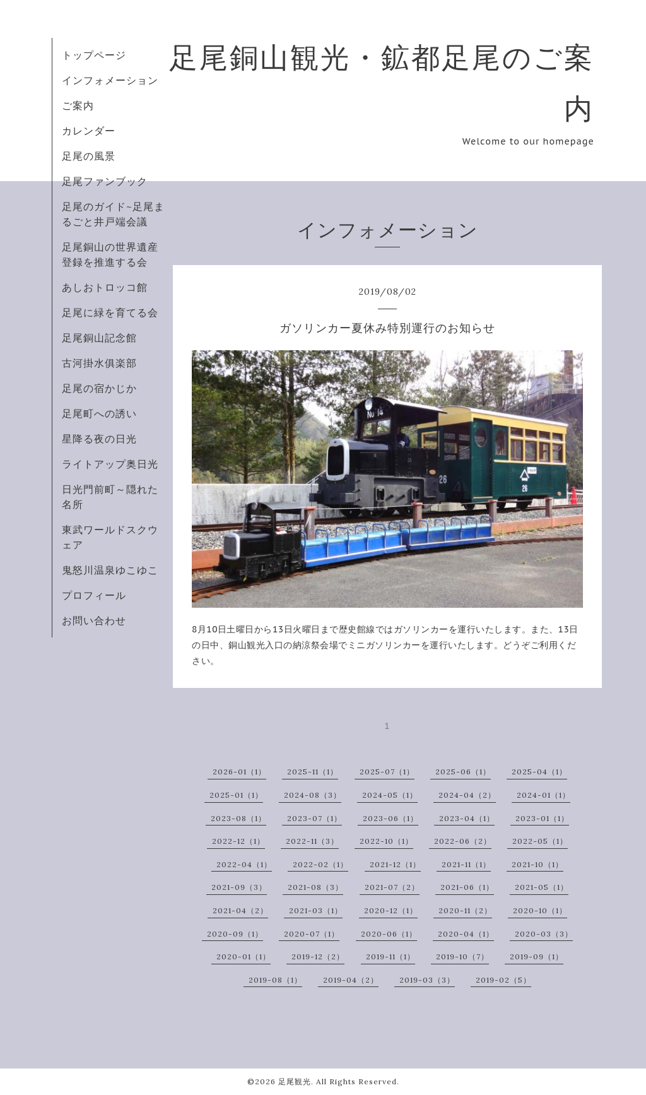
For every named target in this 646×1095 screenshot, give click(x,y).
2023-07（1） (314, 818)
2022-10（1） (386, 841)
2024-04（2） (467, 795)
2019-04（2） (351, 980)
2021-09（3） (239, 887)
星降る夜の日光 (99, 438)
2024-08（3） (312, 795)
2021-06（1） (467, 887)
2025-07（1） (387, 771)
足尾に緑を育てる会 (110, 312)
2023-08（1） (238, 818)
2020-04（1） (466, 933)
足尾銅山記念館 (99, 337)
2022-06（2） (462, 841)
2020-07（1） (311, 933)
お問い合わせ (94, 620)
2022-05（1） (540, 841)
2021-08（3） (315, 887)
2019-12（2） (317, 956)
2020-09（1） (235, 933)
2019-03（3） (427, 980)
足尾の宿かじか (99, 388)
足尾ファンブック (105, 181)
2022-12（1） (238, 841)
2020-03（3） (544, 933)
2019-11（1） (390, 956)
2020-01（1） (243, 956)
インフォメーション (110, 80)
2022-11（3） (312, 841)
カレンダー (88, 130)
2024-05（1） (390, 795)
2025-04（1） (539, 771)
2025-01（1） (236, 795)
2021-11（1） (466, 864)
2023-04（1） (467, 818)
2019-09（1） (536, 956)
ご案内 (78, 105)
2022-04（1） (244, 864)
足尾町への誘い (99, 413)
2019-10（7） (462, 956)
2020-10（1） (540, 910)
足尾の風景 (88, 156)
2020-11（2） (465, 910)
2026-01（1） (239, 771)
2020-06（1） (389, 933)
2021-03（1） (316, 910)
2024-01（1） (543, 795)
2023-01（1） (542, 818)
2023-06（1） (390, 818)
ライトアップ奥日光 (110, 464)
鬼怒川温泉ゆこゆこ (110, 570)
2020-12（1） (391, 910)
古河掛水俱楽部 (99, 363)
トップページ (94, 55)
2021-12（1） (395, 864)
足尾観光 (294, 1081)
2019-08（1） (275, 980)
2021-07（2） (392, 887)
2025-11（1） (312, 771)
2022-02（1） (320, 864)
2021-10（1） (537, 864)
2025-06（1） (463, 771)
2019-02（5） (503, 980)
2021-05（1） (541, 887)
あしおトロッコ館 (105, 287)
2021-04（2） (240, 910)
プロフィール (94, 595)
